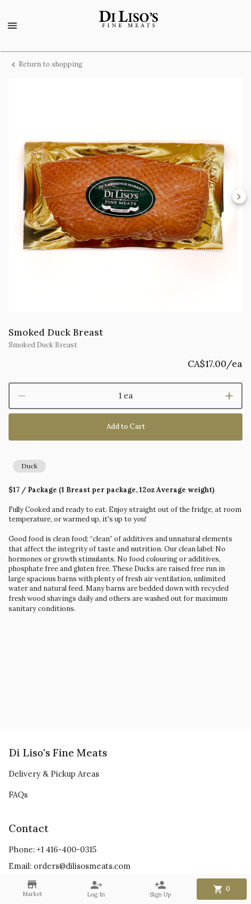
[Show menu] (12, 25)
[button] (29, 466)
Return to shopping (46, 65)
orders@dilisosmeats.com (82, 866)
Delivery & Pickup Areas (54, 774)
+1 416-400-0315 (66, 849)
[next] (239, 196)
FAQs (18, 794)
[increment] (229, 396)
